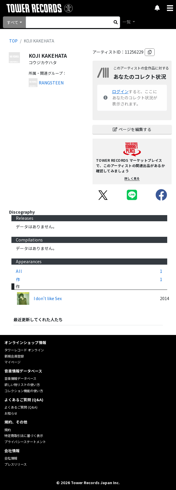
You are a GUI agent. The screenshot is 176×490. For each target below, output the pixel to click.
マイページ (12, 362)
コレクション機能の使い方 (23, 390)
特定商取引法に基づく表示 (23, 435)
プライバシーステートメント (25, 441)
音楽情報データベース (20, 378)
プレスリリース (15, 464)
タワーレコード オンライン (24, 350)
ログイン (120, 91)
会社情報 (10, 458)
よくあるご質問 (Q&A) (20, 407)
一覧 (126, 22)
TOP (13, 41)
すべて (12, 22)
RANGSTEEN (51, 83)
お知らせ (10, 413)
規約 (7, 429)
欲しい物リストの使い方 (22, 384)
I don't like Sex (48, 298)
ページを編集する (132, 129)
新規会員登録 (14, 356)
